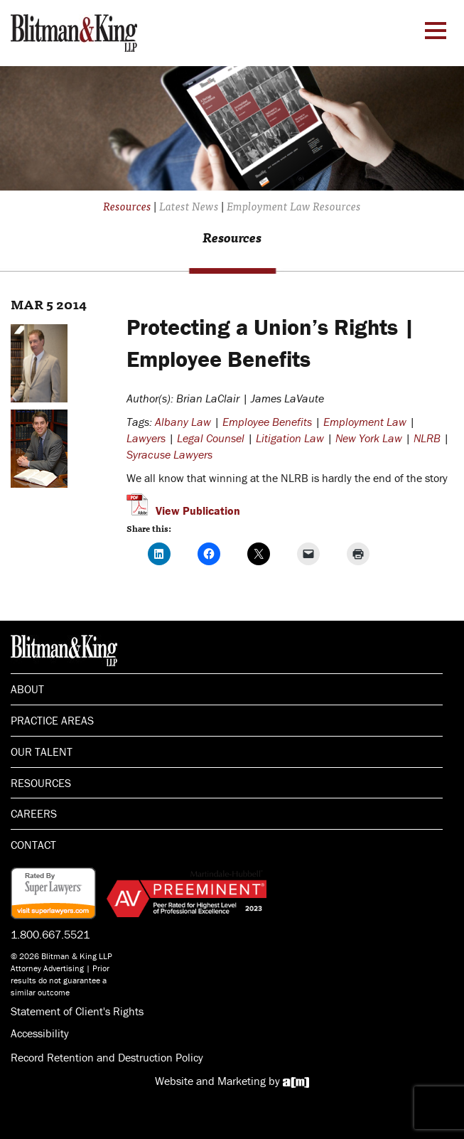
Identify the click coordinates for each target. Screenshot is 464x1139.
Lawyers (146, 438)
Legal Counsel (210, 438)
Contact (33, 845)
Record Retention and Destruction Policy (107, 1057)
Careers (34, 813)
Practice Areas (52, 720)
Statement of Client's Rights (77, 1011)
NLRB (427, 438)
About (27, 689)
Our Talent (41, 751)
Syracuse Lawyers (169, 454)
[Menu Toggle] (435, 30)
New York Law (368, 438)
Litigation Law (290, 438)
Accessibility (40, 1033)
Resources (41, 783)
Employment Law (364, 422)
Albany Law (183, 422)
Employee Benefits (267, 422)
